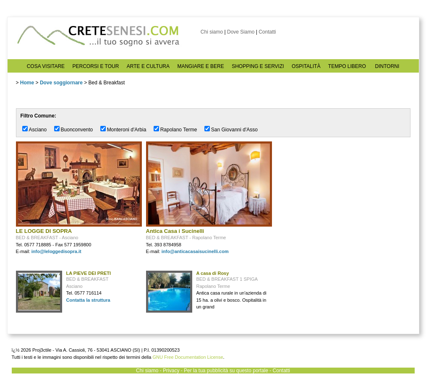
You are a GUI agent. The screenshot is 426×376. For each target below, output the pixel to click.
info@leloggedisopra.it (56, 251)
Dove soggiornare (61, 83)
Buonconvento (77, 130)
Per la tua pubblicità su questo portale (226, 370)
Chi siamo (212, 32)
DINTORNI (387, 66)
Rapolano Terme (178, 130)
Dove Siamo (240, 32)
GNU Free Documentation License (187, 357)
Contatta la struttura (88, 300)
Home (27, 83)
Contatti (267, 32)
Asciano (38, 130)
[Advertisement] (339, 193)
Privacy (171, 370)
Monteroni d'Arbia (126, 130)
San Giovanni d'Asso (234, 130)
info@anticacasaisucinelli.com (195, 251)
